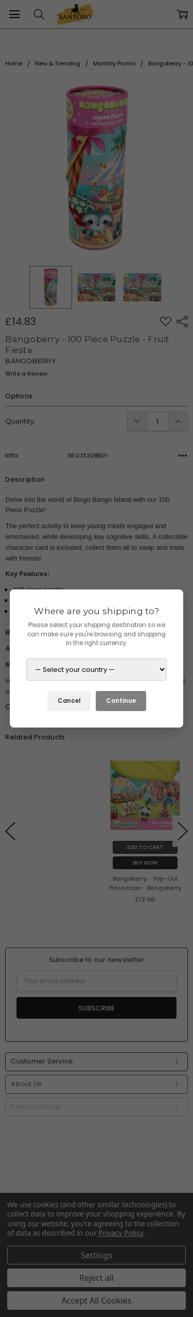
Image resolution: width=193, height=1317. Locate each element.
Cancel (69, 701)
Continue (121, 701)
